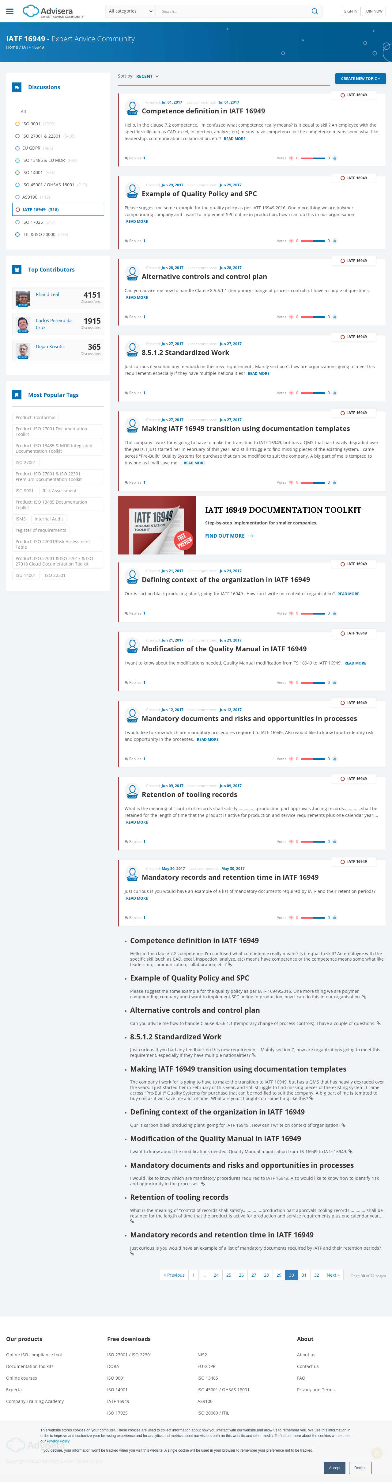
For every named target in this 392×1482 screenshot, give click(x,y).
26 (241, 1282)
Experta (14, 1397)
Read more (235, 138)
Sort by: (126, 76)
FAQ (301, 1385)
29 (279, 1282)
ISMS (21, 519)
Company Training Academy (35, 1408)
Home (12, 47)
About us (306, 1362)
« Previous (174, 1282)
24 (216, 1282)
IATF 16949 (118, 1408)
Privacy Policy (58, 1441)
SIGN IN (350, 11)
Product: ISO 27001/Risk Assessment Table (53, 544)
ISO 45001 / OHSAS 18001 (224, 1397)
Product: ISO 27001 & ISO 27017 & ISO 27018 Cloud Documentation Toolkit (54, 561)
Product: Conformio (35, 417)
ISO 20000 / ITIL (213, 1420)
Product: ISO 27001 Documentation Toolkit (51, 431)
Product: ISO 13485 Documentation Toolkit (51, 504)
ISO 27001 (26, 462)
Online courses (21, 1385)
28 (266, 1282)
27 (253, 1282)
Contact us (308, 1373)
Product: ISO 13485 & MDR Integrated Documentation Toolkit (54, 448)
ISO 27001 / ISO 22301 (129, 1362)
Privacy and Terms (316, 1397)
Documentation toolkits (30, 1373)
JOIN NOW (374, 11)
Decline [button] (360, 1468)
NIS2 (202, 1362)
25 (228, 1282)
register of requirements (41, 530)
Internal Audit (49, 519)
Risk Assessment (60, 490)
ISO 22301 (55, 575)
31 (304, 1282)
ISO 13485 (208, 1385)
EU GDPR (207, 1373)
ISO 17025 (117, 1420)
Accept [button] (334, 1468)
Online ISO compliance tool (34, 1362)
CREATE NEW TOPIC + (360, 78)
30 (291, 1282)
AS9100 (205, 1408)
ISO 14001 (26, 575)
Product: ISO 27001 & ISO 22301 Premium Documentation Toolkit (49, 476)
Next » (333, 1282)
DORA (113, 1373)
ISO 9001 (25, 490)
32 (316, 1282)
